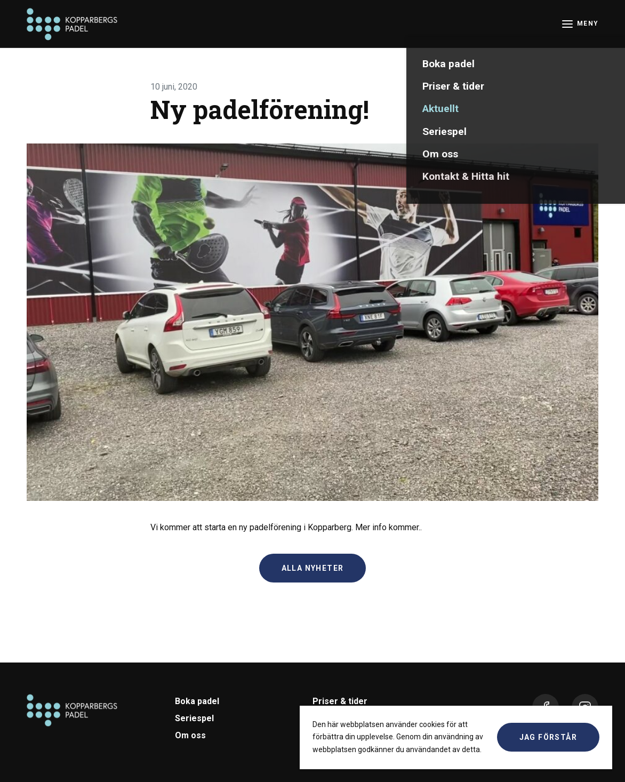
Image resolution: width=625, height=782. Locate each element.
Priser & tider (339, 701)
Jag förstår (548, 737)
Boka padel (197, 701)
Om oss (190, 735)
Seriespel (194, 718)
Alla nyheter (313, 568)
